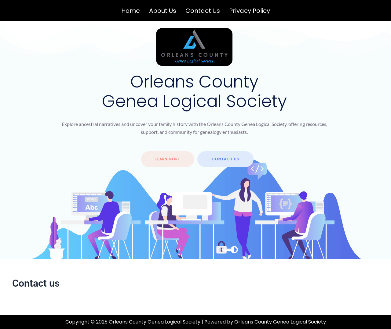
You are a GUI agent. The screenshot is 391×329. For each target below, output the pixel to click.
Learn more (167, 159)
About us (162, 10)
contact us (225, 159)
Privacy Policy (249, 10)
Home (130, 10)
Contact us (202, 10)
